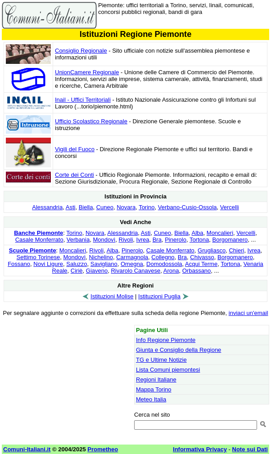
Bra (157, 239)
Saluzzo (76, 264)
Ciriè (77, 270)
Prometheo (102, 449)
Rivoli (126, 239)
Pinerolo (175, 239)
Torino (146, 207)
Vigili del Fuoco (75, 149)
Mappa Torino (154, 389)
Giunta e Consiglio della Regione (178, 349)
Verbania (78, 239)
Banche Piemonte (38, 232)
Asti (71, 207)
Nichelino (101, 257)
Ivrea (142, 239)
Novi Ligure (48, 264)
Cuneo (104, 207)
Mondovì (104, 239)
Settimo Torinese (38, 257)
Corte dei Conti (74, 174)
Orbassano (196, 270)
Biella (86, 207)
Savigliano (103, 264)
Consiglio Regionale (81, 50)
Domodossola (164, 264)
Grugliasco (212, 250)
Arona (171, 270)
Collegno (162, 257)
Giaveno (97, 270)
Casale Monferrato (39, 239)
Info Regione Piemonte (165, 340)
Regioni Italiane (156, 379)
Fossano (19, 264)
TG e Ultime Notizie (161, 359)
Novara (126, 207)
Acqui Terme (201, 264)
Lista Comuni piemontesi (168, 369)
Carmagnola (132, 257)
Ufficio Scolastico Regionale (91, 121)
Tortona (199, 239)
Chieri (236, 250)
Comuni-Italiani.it (26, 449)
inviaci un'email (248, 313)
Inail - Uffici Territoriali (83, 99)
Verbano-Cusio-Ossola (187, 207)
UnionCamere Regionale (87, 72)
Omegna (132, 264)
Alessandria (47, 207)
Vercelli (229, 207)
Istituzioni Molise (111, 296)
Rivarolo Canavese (135, 270)
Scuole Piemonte (32, 250)
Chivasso (202, 257)
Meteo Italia (151, 399)
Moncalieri (220, 232)
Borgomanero (230, 239)
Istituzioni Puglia (159, 296)
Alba (197, 232)
